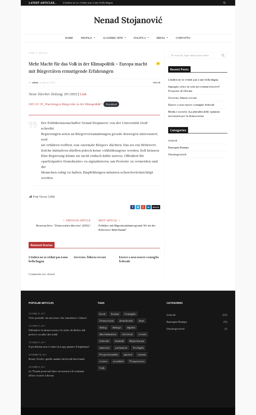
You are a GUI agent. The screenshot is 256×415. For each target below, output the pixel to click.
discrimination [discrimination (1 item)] (107, 334)
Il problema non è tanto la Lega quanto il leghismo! (59, 346)
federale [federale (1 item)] (104, 341)
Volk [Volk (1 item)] (102, 368)
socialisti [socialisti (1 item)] (118, 361)
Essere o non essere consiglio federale (139, 259)
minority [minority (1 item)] (104, 347)
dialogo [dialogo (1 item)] (116, 327)
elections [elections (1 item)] (127, 334)
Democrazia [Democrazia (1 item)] (106, 320)
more (156, 207)
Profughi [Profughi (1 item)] (138, 347)
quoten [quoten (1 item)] (128, 354)
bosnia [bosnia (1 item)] (115, 314)
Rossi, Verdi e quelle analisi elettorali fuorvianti (57, 359)
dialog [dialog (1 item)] (103, 327)
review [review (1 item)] (103, 361)
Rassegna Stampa (178, 147)
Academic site (113, 37)
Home (69, 37)
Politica (140, 37)
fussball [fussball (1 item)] (119, 341)
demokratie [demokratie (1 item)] (126, 320)
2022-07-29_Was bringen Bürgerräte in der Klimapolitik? (65, 104)
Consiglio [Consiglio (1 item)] (130, 314)
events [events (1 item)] (142, 334)
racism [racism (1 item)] (142, 354)
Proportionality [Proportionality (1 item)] (108, 354)
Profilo (86, 37)
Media (161, 37)
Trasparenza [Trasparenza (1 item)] (136, 361)
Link (83, 94)
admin (35, 82)
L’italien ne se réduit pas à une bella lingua (88, 2)
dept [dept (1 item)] (141, 320)
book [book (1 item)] (102, 314)
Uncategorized (177, 154)
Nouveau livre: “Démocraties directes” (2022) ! (63, 225)
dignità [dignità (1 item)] (131, 327)
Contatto (183, 37)
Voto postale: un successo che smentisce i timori (58, 317)
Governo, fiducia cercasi (90, 257)
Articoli (156, 82)
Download (111, 104)
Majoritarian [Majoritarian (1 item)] (136, 341)
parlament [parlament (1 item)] (121, 347)
